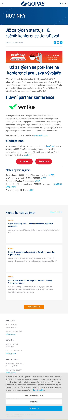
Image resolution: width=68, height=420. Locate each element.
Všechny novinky (56, 212)
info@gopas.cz (11, 334)
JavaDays (50, 146)
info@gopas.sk (11, 373)
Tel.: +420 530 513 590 (14, 351)
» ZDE (51, 175)
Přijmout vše (34, 408)
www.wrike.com (40, 135)
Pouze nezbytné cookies (34, 396)
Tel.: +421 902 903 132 (14, 370)
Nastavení (34, 402)
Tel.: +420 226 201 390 (14, 331)
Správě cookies (38, 390)
